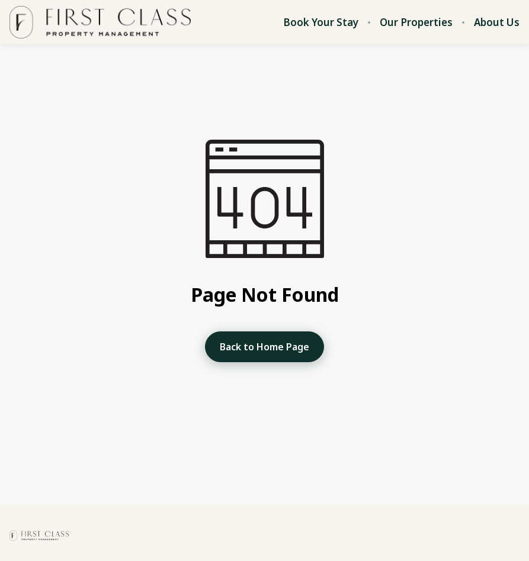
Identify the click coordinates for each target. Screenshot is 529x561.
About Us (497, 22)
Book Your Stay (320, 22)
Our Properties (416, 22)
